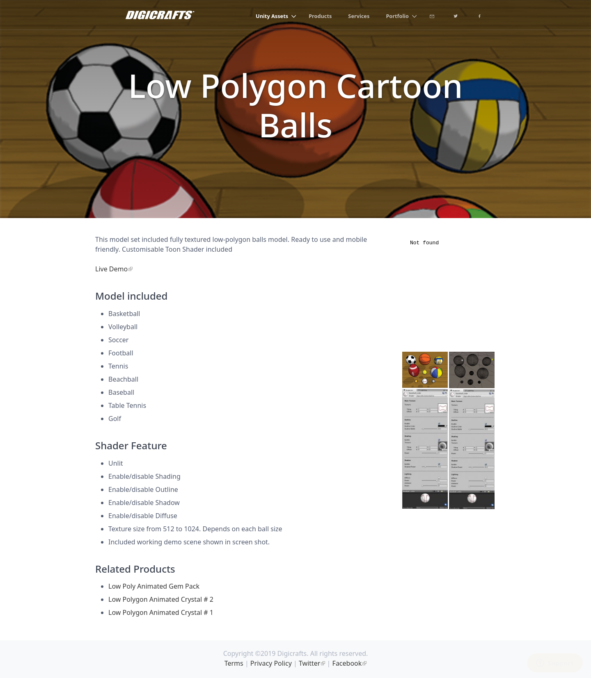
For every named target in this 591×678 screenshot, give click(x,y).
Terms (233, 663)
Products (313, 16)
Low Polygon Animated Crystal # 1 (160, 612)
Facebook (347, 663)
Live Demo (111, 268)
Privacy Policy (271, 663)
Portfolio (395, 16)
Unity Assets (262, 16)
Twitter (309, 663)
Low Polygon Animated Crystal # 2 (160, 599)
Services (354, 16)
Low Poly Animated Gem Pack (153, 586)
